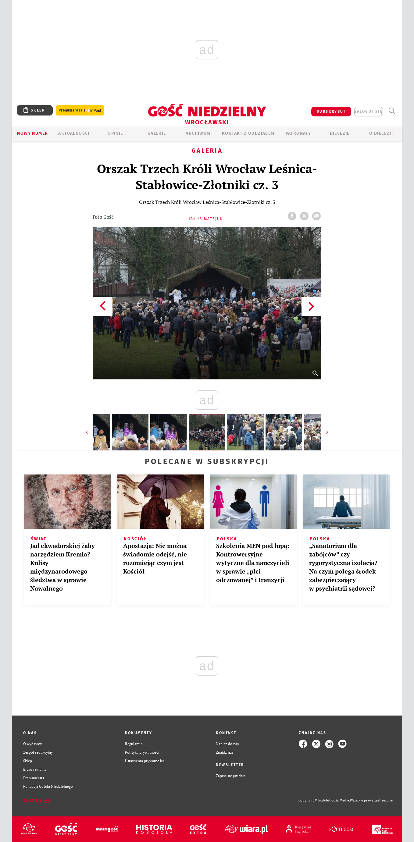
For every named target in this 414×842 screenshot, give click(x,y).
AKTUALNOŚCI (73, 133)
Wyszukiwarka (391, 110)
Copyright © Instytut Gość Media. (324, 800)
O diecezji (381, 133)
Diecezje (340, 133)
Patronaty (298, 133)
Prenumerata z (80, 110)
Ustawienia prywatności (144, 761)
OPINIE (115, 133)
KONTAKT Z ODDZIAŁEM (248, 133)
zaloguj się (369, 111)
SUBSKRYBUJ (331, 111)
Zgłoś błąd (37, 800)
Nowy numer (32, 133)
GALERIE (157, 133)
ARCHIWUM (198, 133)
